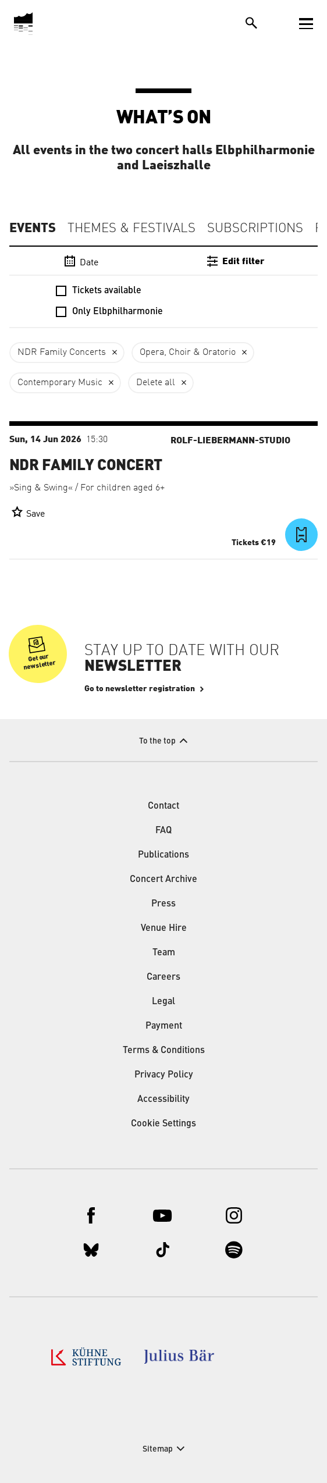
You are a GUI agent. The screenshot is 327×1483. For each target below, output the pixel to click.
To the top (157, 741)
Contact (163, 806)
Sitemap (158, 1449)
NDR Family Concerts (61, 352)
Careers (163, 977)
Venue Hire (164, 928)
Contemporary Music (59, 382)
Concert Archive (163, 879)
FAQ (163, 830)
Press (163, 904)
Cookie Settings (163, 1124)
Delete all (155, 382)
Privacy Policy (163, 1075)
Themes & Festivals (131, 228)
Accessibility (163, 1099)
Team (163, 953)
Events (32, 228)
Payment (163, 1026)
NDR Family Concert (85, 465)
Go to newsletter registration (139, 689)
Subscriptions (255, 228)
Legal (163, 1002)
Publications (163, 855)
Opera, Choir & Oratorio (188, 352)
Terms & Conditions (164, 1050)
